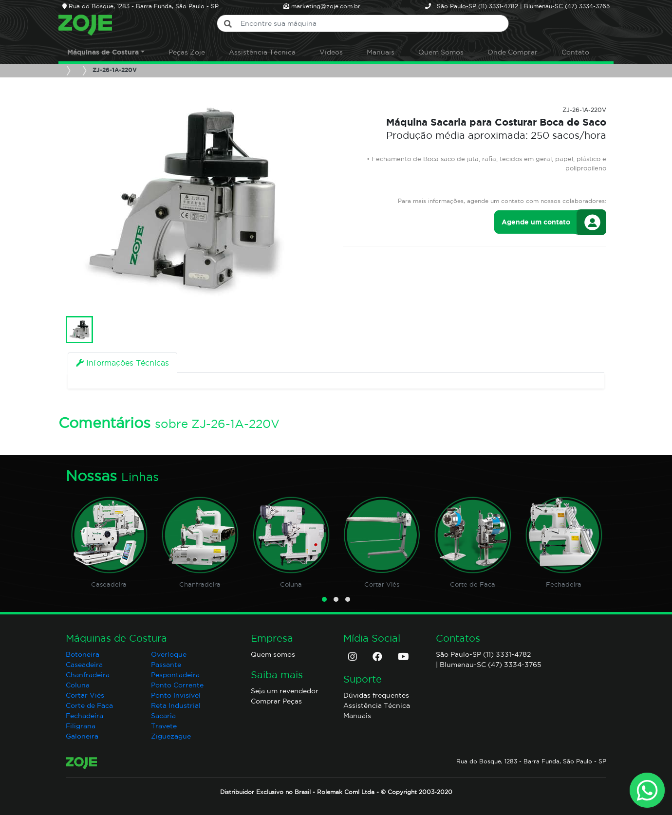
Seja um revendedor (284, 691)
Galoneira (82, 736)
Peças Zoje (186, 52)
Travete (164, 726)
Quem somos (273, 654)
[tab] (122, 362)
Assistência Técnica (262, 52)
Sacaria (163, 716)
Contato (575, 52)
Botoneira (82, 654)
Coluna (291, 584)
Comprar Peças (276, 701)
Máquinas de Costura (103, 52)
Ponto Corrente (177, 685)
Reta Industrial (176, 705)
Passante (166, 664)
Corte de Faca (472, 584)
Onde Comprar (512, 52)
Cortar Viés (381, 584)
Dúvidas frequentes (376, 695)
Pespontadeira (175, 675)
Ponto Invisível (176, 695)
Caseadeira (109, 584)
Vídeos (331, 52)
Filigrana (80, 726)
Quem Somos (441, 52)
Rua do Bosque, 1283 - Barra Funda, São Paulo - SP (531, 761)
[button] (324, 599)
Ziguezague (171, 736)
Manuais (380, 52)
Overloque (169, 654)
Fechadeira (563, 584)
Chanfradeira (200, 584)
